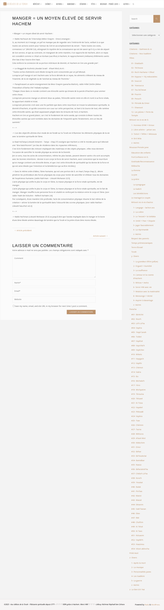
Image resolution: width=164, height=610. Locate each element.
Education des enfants (141, 153)
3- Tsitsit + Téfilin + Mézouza (144, 134)
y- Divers (135, 256)
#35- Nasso (136, 465)
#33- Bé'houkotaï (138, 456)
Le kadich (137, 189)
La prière (135, 179)
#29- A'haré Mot (138, 438)
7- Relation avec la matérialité (146, 291)
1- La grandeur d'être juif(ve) (145, 261)
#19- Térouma (137, 394)
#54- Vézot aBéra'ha (140, 549)
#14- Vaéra (136, 372)
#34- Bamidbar (138, 460)
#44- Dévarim (137, 504)
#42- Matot (136, 496)
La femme (135, 170)
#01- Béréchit (137, 314)
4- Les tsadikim (138, 576)
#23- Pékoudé (137, 412)
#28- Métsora (137, 434)
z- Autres (135, 143)
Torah (133, 252)
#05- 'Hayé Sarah (138, 332)
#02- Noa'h (136, 319)
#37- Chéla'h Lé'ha (139, 473)
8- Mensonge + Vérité (142, 296)
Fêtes (131, 58)
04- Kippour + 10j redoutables (144, 77)
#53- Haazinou (137, 544)
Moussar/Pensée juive (138, 147)
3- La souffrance (140, 270)
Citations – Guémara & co (140, 49)
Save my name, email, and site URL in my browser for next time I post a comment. (50, 306)
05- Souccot (136, 81)
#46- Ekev (135, 513)
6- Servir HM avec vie (142, 287)
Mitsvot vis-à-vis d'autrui (142, 202)
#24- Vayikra (136, 416)
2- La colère (138, 212)
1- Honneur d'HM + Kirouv (142, 125)
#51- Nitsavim (137, 535)
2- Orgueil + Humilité (142, 266)
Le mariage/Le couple (140, 198)
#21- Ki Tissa (137, 403)
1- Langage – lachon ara (143, 208)
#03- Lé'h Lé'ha (138, 323)
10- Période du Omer (140, 103)
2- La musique (137, 567)
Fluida (146, 605)
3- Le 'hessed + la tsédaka (144, 216)
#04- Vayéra (136, 328)
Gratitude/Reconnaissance (142, 161)
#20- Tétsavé (137, 398)
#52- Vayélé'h (137, 540)
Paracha (132, 309)
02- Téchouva (137, 68)
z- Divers (133, 557)
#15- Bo (134, 376)
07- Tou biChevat (138, 90)
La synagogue (139, 184)
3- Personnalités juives (141, 572)
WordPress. (155, 605)
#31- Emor (136, 447)
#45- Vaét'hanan (138, 509)
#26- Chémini (137, 425)
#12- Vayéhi (136, 363)
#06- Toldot (136, 337)
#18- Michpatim (138, 390)
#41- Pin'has (136, 491)
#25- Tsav (135, 420)
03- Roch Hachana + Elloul (142, 72)
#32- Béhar (136, 451)
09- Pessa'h (136, 99)
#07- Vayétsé (137, 341)
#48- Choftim (137, 522)
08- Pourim (136, 94)
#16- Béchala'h (137, 381)
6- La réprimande (140, 230)
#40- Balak (136, 487)
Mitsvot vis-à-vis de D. (139, 120)
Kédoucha (135, 166)
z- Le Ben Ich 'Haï (137, 589)
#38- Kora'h (136, 478)
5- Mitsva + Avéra (140, 283)
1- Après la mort (138, 563)
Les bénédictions (140, 193)
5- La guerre (136, 581)
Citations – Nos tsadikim (140, 53)
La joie (134, 175)
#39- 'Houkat (137, 482)
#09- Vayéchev (137, 350)
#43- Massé (136, 500)
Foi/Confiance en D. (139, 157)
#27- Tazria (136, 429)
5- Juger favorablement (143, 225)
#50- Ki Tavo (136, 531)
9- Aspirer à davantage (143, 300)
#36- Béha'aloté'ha (139, 469)
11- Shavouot (137, 107)
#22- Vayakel (137, 407)
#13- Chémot (137, 367)
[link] (133, 4)
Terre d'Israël (137, 247)
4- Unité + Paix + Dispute (144, 221)
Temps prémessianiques (141, 243)
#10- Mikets (136, 354)
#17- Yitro (135, 385)
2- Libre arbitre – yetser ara (143, 130)
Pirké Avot (133, 553)
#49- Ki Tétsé (137, 526)
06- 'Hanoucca (137, 85)
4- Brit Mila (136, 138)
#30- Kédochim (138, 443)
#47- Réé (135, 518)
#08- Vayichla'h (138, 345)
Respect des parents (140, 238)
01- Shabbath (137, 63)
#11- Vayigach (137, 359)
